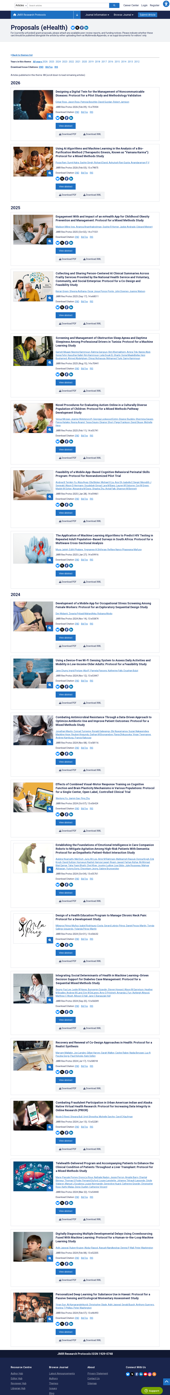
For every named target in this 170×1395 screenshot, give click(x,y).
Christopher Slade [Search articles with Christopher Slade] (97, 1270)
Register (154, 5)
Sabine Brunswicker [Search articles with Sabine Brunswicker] (109, 847)
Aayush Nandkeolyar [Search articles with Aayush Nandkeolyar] (109, 1215)
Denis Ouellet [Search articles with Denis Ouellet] (82, 1156)
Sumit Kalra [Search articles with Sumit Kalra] (73, 161)
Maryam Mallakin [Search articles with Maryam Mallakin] (64, 1026)
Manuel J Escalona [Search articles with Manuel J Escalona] (74, 1153)
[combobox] (68, 5)
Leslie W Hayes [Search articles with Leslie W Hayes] (79, 964)
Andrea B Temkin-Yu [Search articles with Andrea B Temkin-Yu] (66, 471)
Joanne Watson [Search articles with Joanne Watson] (137, 286)
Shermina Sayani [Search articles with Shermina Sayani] (144, 410)
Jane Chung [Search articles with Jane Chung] (62, 654)
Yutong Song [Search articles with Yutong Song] (73, 847)
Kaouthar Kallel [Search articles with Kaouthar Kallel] (75, 348)
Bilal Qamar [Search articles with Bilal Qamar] (62, 844)
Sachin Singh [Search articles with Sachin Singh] (86, 161)
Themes (53, 1347)
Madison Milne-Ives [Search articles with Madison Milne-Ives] (65, 223)
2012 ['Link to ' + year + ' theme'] (137, 61)
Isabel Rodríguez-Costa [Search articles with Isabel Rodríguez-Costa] (91, 902)
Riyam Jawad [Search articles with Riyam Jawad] (116, 841)
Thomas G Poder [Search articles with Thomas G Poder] (73, 1150)
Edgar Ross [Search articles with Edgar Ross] (61, 102)
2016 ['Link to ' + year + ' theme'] (111, 61)
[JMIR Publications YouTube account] (145, 1338)
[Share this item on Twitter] (77, 28)
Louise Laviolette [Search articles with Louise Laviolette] (108, 1150)
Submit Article (147, 14)
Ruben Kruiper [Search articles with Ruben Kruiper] (76, 1215)
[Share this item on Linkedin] (86, 28)
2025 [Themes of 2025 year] (15, 204)
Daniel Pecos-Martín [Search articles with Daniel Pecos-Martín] (136, 902)
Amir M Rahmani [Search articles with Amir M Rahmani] (107, 837)
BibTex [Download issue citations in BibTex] (49, 67)
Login (144, 5)
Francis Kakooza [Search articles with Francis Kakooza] (82, 720)
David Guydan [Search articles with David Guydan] (105, 102)
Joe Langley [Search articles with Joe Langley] (79, 1026)
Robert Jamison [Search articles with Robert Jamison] (121, 102)
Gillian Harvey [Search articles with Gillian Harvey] (93, 1026)
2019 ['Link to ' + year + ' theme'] (91, 61)
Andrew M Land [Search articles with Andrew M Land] (74, 967)
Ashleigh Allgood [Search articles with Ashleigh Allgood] (141, 967)
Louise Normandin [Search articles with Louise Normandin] (93, 1153)
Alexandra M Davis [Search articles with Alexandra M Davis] (82, 478)
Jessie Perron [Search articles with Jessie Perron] (117, 1147)
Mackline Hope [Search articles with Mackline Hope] (63, 716)
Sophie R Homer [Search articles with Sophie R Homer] (110, 223)
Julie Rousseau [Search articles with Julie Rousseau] (133, 844)
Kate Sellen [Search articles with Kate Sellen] (90, 1029)
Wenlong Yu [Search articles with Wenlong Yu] (62, 778)
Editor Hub (16, 1342)
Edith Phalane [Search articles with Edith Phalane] (76, 537)
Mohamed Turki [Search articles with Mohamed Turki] (114, 351)
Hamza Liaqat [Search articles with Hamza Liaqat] (101, 841)
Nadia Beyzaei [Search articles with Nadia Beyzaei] (136, 1026)
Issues (53, 1352)
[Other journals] (77, 15)
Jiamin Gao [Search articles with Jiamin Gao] (74, 778)
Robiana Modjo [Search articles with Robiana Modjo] (104, 599)
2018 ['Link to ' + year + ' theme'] (98, 61)
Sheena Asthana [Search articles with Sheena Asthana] (78, 286)
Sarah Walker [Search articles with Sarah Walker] (108, 1026)
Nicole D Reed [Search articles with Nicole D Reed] (63, 1088)
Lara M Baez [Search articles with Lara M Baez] (109, 475)
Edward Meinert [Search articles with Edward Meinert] (144, 223)
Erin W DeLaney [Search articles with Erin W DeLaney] (91, 967)
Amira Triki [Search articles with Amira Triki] (132, 345)
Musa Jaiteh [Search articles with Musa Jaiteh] (62, 537)
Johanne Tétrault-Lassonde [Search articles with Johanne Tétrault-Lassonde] (131, 1150)
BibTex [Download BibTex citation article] (84, 112)
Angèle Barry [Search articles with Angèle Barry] (132, 1147)
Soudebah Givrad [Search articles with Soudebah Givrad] (93, 475)
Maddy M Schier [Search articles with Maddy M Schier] (64, 478)
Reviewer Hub (18, 1347)
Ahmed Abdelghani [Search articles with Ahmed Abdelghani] (77, 351)
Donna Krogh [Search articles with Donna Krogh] (143, 837)
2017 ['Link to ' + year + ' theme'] (105, 61)
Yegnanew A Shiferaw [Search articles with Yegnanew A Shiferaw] (95, 537)
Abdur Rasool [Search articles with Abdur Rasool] (91, 1215)
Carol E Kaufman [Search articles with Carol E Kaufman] (124, 1088)
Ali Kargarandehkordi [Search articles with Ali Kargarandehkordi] (77, 1270)
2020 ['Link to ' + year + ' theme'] (85, 61)
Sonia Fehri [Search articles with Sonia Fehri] (61, 348)
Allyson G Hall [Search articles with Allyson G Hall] (81, 971)
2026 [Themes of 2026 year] (15, 82)
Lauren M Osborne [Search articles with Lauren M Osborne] (125, 475)
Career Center (131, 5)
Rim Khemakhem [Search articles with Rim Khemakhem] (117, 345)
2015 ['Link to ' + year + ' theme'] (118, 61)
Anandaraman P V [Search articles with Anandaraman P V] (139, 161)
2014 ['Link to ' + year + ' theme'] (124, 61)
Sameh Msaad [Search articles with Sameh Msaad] (63, 345)
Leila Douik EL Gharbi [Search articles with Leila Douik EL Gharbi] (110, 348)
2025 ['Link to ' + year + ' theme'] (52, 61)
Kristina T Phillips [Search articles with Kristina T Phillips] (64, 1274)
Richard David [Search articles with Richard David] (101, 161)
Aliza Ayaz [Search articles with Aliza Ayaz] (83, 471)
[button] (166, 3)
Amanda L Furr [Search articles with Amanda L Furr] (124, 967)
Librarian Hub (18, 1352)
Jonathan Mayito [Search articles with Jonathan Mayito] (64, 713)
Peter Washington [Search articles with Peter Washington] (143, 1215)
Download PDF (67, 133)
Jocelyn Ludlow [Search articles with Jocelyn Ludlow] (105, 844)
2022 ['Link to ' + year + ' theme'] (72, 61)
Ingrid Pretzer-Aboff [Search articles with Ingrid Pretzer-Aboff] (79, 654)
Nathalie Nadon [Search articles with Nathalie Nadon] (102, 1147)
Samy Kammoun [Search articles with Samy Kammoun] (131, 351)
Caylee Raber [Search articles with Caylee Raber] (122, 1026)
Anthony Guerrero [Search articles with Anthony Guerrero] (144, 1270)
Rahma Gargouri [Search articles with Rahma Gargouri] (99, 345)
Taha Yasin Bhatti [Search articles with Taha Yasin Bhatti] (77, 844)
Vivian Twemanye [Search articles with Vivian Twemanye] (141, 716)
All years (38, 61)
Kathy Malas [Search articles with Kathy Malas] (68, 1156)
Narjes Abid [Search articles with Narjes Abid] (144, 345)
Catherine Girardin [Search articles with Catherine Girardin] (131, 1153)
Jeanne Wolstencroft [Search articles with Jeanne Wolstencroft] (82, 410)
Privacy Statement (97, 1337)
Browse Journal (123, 14)
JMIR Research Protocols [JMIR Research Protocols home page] (29, 14)
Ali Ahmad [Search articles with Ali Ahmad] (144, 841)
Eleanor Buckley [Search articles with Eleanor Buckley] (127, 410)
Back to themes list (22, 55)
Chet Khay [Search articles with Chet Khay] (91, 844)
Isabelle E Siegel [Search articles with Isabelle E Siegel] (131, 471)
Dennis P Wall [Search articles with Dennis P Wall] (127, 1215)
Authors (53, 1342)
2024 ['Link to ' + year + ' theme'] (59, 61)
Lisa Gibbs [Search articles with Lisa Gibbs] (119, 844)
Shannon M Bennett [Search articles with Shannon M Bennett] (126, 478)
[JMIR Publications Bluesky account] (128, 1338)
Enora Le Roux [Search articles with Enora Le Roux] (86, 1147)
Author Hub (17, 1337)
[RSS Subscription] (154, 1338)
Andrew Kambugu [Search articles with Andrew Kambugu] (65, 720)
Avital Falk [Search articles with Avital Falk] (110, 478)
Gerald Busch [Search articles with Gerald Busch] (128, 1270)
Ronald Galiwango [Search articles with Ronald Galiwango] (101, 713)
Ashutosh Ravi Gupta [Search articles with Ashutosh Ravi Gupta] (119, 161)
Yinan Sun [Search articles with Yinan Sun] (61, 1270)
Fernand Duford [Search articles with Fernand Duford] (90, 1150)
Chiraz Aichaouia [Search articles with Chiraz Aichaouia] (97, 351)
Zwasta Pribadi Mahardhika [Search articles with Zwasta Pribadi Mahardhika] (82, 599)
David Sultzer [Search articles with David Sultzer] (69, 841)
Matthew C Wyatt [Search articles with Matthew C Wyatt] (65, 971)
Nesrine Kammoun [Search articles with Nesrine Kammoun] (81, 345)
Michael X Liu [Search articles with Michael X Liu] (107, 471)
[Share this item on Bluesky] (73, 28)
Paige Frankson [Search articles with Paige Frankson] (122, 413)
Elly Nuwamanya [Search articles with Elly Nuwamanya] (119, 713)
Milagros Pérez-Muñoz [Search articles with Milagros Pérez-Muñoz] (67, 902)
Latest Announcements (62, 1337)
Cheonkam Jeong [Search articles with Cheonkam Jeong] (89, 847)
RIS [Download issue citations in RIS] (56, 67)
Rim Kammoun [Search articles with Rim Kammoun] (91, 348)
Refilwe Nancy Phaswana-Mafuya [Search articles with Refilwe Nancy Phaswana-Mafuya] (124, 537)
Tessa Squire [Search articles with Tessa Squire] (92, 413)
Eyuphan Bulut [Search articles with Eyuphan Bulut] (130, 654)
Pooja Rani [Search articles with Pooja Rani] (61, 161)
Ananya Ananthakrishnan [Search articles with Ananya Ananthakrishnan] (88, 223)
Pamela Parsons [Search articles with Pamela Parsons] (98, 654)
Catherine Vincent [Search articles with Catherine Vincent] (98, 1156)
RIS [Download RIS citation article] (91, 112)
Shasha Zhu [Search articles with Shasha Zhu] (98, 478)
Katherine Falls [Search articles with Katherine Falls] (115, 654)
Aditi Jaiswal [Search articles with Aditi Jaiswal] (62, 1215)
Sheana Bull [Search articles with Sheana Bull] (76, 1088)
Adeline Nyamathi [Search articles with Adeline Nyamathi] (65, 837)
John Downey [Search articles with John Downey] (121, 286)
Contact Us (93, 1342)
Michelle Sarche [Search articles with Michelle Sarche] (106, 1088)
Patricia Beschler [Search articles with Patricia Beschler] (89, 102)
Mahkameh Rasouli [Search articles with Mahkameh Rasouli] (126, 837)
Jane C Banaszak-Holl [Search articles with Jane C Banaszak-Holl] (99, 971)
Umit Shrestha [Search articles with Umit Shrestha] (90, 1088)
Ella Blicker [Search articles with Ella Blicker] (94, 471)
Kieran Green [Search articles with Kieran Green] (62, 286)
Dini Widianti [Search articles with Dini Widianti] (62, 599)
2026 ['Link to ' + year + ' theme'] (46, 61)
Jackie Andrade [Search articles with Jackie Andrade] (127, 223)
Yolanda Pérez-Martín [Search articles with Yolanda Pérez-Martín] (85, 905)
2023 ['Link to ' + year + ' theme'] (65, 61)
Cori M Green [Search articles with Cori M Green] (142, 475)
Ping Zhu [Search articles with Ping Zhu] (85, 778)
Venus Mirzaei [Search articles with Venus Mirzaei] (63, 410)
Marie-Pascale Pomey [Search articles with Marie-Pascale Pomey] (67, 1147)
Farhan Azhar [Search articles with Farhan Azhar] (131, 841)
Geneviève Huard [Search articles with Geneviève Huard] (112, 1153)
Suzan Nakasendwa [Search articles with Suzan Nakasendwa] (138, 713)
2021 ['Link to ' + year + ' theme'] (78, 61)
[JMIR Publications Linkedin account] (141, 1338)
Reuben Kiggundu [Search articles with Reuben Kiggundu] (80, 716)
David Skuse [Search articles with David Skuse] (137, 413)
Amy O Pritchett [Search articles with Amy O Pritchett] (107, 967)
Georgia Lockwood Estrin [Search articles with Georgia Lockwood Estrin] (106, 410)
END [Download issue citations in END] (41, 67)
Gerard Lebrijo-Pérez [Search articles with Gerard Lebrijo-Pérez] (115, 902)
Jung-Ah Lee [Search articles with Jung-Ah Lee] (91, 837)
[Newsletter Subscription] (142, 1374)
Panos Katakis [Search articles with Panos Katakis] (63, 413)
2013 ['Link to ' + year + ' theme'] (131, 61)
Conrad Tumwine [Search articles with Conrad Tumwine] (82, 713)
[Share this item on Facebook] (82, 28)
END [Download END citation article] (77, 112)
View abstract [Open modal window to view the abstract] (65, 125)
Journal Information (97, 14)
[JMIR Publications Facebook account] (137, 1338)
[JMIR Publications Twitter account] (132, 1338)
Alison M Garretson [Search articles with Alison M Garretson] (134, 964)
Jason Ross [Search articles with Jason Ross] (73, 102)
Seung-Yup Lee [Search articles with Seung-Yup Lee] (64, 964)
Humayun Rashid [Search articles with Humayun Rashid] (85, 841)
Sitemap (92, 1347)
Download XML (93, 133)
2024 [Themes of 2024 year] (15, 580)
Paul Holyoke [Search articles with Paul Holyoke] (77, 1029)
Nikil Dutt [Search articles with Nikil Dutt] (79, 837)
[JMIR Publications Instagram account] (150, 1338)
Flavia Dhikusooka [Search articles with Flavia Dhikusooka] (122, 716)
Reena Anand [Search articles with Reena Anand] (77, 413)
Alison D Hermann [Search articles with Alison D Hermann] (74, 475)
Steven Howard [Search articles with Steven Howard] (115, 964)
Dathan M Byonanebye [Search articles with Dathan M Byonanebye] (101, 716)
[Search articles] (114, 5)
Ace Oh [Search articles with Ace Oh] (119, 471)
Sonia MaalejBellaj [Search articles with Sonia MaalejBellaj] (130, 348)
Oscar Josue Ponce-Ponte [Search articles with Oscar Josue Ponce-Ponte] (100, 286)
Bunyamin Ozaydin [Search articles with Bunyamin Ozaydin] (97, 964)
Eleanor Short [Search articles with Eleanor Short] (106, 413)
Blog (51, 1357)
